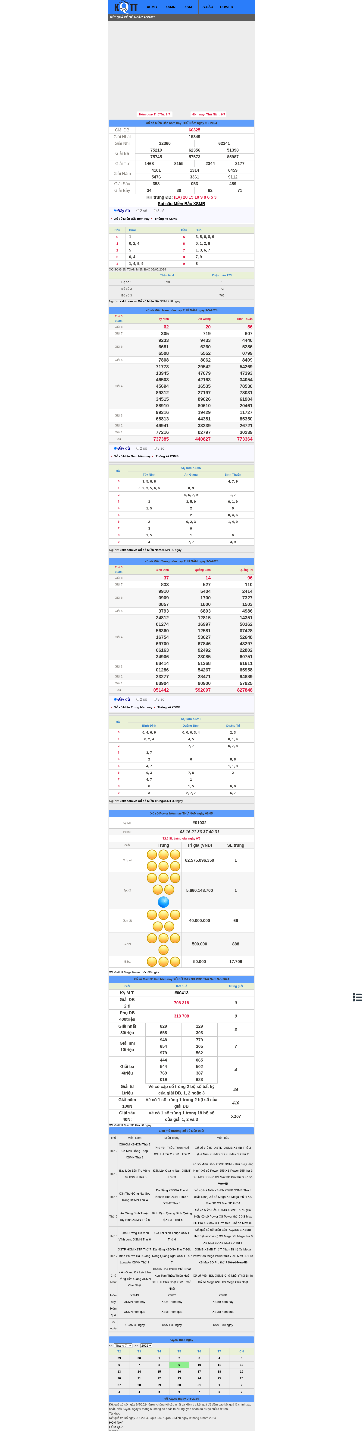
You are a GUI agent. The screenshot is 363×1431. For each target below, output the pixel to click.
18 (219, 1343)
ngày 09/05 (205, 785)
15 (159, 1343)
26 (241, 1350)
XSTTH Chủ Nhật (164, 1254)
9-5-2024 (223, 951)
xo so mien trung (174, 1424)
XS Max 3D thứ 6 (231, 1215)
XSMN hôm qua (134, 1284)
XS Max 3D (217, 1126)
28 (139, 1357)
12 (241, 1337)
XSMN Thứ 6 (142, 1211)
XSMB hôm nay (223, 1274)
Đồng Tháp (140, 1123)
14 (139, 1343)
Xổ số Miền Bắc (203, 1248)
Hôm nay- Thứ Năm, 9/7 (208, 86)
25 (219, 1350)
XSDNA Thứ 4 (178, 1162)
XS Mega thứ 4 (236, 1169)
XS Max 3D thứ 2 (237, 1126)
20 (119, 1350)
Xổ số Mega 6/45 (209, 1254)
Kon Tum (161, 1248)
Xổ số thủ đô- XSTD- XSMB (214, 1120)
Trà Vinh (143, 1205)
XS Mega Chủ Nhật (235, 1254)
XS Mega (225, 1208)
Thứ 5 (118, 288)
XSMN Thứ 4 (139, 1172)
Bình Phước (127, 1228)
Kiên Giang (126, 1244)
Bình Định (162, 542)
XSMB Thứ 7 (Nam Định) (221, 1221)
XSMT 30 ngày (173, 773)
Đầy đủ (122, 183)
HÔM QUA (116, 1399)
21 (139, 1350)
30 (139, 1330)
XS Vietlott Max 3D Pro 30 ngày (130, 1097)
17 (199, 1343)
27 (119, 1357)
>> (136, 1318)
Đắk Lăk (158, 1143)
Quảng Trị (246, 542)
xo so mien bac (128, 1424)
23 (179, 1350)
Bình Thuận (245, 291)
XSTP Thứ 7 (143, 1221)
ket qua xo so (195, 1424)
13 (119, 1343)
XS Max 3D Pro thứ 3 (229, 1149)
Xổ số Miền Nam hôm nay (163, 282)
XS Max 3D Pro (203, 1149)
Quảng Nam (173, 1143)
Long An (125, 1234)
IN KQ (113, 1417)
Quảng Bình (203, 542)
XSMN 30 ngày (171, 522)
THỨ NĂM (189, 95)
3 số (159, 183)
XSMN (170, 7)
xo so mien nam (150, 1424)
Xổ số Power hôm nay (166, 785)
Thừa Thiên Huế (178, 1120)
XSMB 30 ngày (170, 273)
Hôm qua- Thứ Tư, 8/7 (154, 86)
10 (199, 1337)
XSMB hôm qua (223, 1284)
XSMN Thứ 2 (135, 1129)
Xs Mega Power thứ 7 (217, 1228)
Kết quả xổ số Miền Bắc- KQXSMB (218, 1202)
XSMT (189, 7)
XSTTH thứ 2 (163, 1126)
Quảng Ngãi (168, 1228)
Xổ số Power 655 (213, 1143)
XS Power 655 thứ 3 (239, 1143)
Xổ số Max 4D (242, 1195)
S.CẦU (208, 7)
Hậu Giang (143, 1228)
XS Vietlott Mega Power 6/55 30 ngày (134, 944)
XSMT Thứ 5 (174, 1192)
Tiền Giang (134, 1251)
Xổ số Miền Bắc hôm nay (164, 95)
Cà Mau (127, 1123)
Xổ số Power (209, 1188)
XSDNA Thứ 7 (175, 1221)
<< (111, 1318)
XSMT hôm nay (172, 1274)
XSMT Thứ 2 (181, 1126)
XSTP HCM (126, 1221)
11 (219, 1337)
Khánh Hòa (162, 1169)
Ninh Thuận (172, 1205)
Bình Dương (128, 1205)
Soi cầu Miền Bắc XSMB (181, 176)
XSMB (152, 7)
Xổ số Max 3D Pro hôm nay (153, 951)
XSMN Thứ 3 (138, 1149)
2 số (141, 183)
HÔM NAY (116, 1394)
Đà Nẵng (162, 1162)
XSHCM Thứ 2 (140, 1116)
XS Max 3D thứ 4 (228, 1175)
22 (159, 1350)
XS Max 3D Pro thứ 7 (213, 1234)
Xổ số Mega (217, 1169)
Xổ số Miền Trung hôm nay (163, 533)
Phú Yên (160, 1120)
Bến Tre (137, 1143)
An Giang (204, 291)
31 (199, 1357)
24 (199, 1350)
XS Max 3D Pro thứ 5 (218, 1195)
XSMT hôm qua (171, 1284)
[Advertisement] (143, 52)
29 (119, 1330)
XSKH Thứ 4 (179, 1169)
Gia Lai (159, 1205)
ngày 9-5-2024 (207, 95)
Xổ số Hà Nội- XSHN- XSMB (213, 1162)
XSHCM (124, 1116)
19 (241, 1343)
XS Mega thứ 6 (242, 1208)
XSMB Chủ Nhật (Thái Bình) (234, 1248)
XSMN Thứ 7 (140, 1234)
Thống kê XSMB (166, 191)
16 (179, 1343)
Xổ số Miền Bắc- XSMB (208, 1136)
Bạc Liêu (125, 1143)
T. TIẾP (114, 1404)
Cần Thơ (125, 1165)
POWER (226, 7)
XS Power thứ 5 (229, 1188)
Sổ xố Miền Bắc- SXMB (211, 1182)
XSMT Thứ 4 (171, 1175)
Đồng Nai (137, 1165)
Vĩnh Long (125, 1211)
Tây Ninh (163, 291)
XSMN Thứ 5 (141, 1192)
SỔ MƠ (114, 1413)
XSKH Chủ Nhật (180, 1241)
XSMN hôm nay (134, 1274)
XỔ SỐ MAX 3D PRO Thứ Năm (194, 951)
